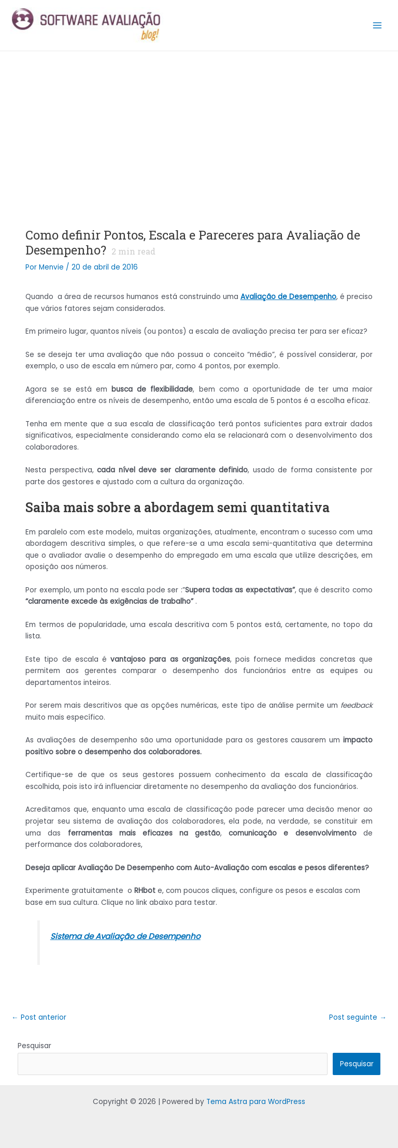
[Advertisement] (199, 128)
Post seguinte (358, 1017)
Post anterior (38, 1017)
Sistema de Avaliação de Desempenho (125, 936)
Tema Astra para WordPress (255, 1102)
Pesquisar (34, 1046)
